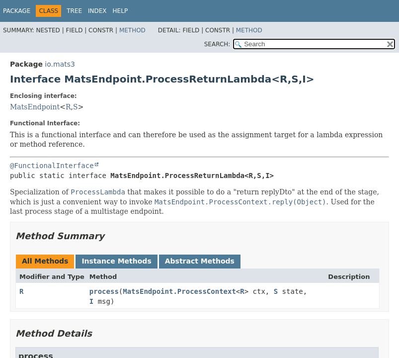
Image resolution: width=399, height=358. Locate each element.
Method (132, 30)
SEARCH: (217, 44)
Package (16, 10)
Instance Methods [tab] (116, 261)
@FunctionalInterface (52, 166)
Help (120, 10)
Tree (74, 10)
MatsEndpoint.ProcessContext (179, 291)
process (104, 291)
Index (97, 10)
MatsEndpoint (35, 107)
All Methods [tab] (45, 261)
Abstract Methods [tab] (200, 261)
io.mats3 (60, 64)
